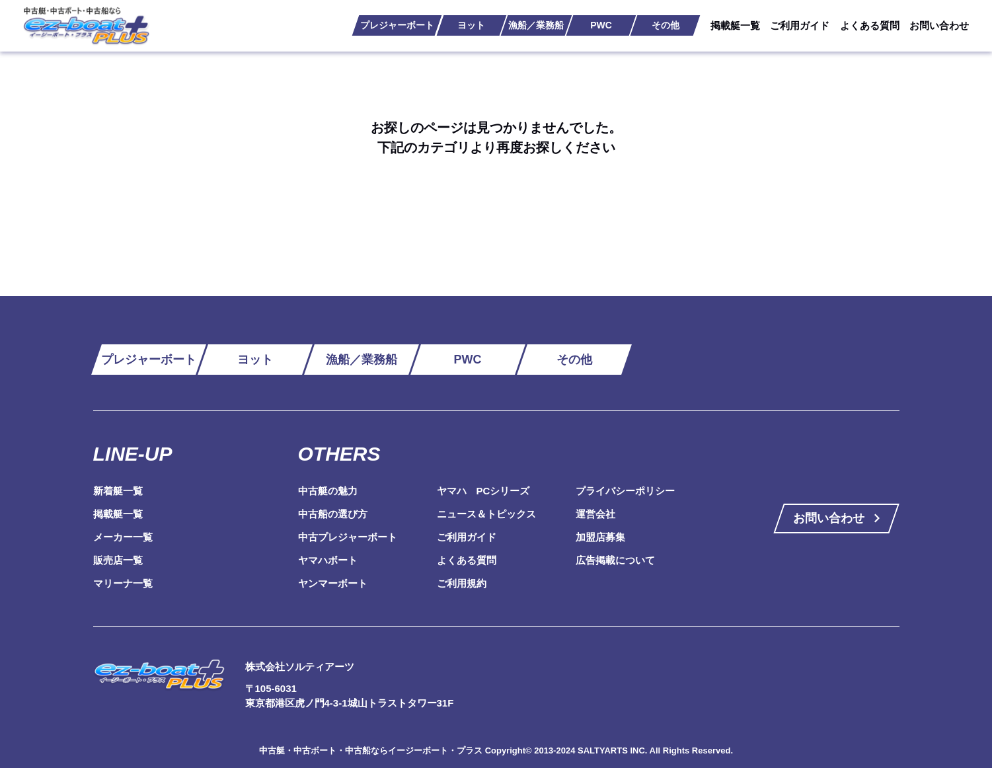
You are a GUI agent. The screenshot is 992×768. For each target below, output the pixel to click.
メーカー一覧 (123, 537)
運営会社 (595, 513)
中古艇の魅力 (328, 490)
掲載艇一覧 (735, 25)
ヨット (471, 25)
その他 (665, 25)
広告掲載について (615, 560)
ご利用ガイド (799, 25)
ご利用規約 (461, 583)
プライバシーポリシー (625, 490)
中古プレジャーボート (347, 537)
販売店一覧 (118, 560)
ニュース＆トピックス (486, 513)
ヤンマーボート (332, 583)
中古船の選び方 (332, 513)
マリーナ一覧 (123, 583)
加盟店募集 (600, 537)
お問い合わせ (939, 25)
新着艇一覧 (118, 490)
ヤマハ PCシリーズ (483, 490)
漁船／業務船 (536, 25)
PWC (601, 25)
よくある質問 (869, 25)
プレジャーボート (397, 25)
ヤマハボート (328, 560)
